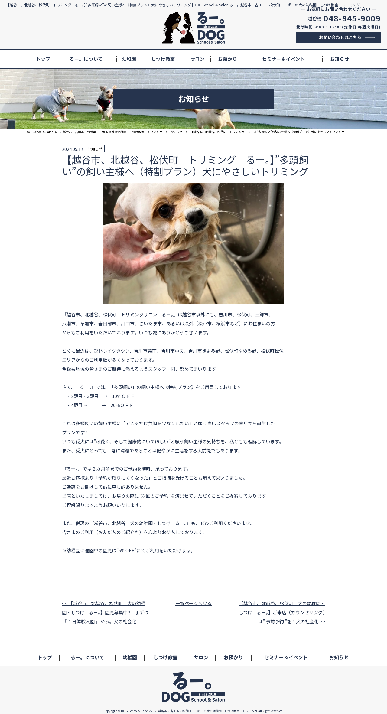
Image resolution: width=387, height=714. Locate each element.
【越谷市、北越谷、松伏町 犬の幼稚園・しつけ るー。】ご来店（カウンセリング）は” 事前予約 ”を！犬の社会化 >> (282, 612)
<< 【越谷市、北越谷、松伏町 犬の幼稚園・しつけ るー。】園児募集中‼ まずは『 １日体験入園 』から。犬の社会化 (105, 612)
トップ (43, 59)
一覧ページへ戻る (193, 603)
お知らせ (339, 59)
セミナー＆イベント (283, 59)
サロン (197, 59)
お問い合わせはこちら (340, 37)
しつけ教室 (163, 59)
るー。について (86, 59)
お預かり (227, 59)
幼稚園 (129, 59)
